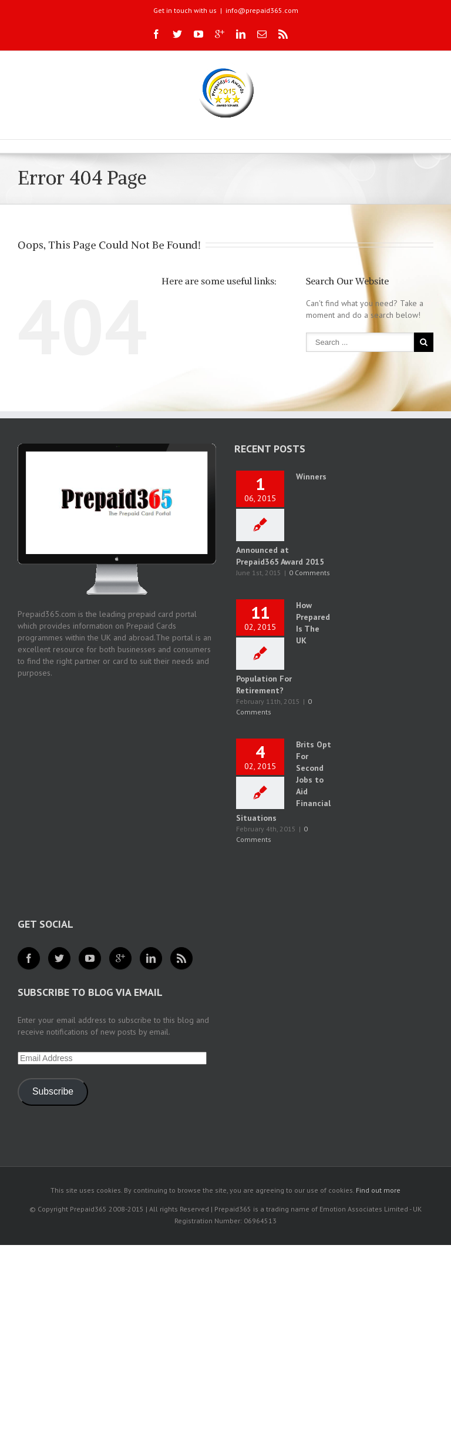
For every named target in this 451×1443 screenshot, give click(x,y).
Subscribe (52, 1091)
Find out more (378, 1190)
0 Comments (309, 572)
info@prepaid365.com (262, 10)
